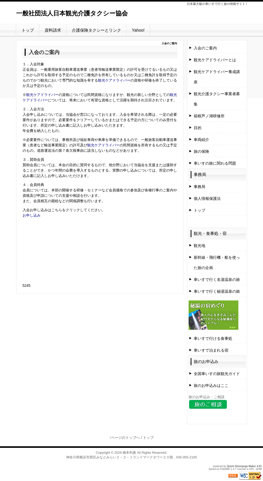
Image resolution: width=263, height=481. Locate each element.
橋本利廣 (129, 453)
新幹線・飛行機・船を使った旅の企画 (217, 262)
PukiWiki (225, 469)
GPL (251, 469)
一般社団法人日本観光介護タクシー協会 (72, 13)
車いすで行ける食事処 (213, 338)
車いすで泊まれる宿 (211, 350)
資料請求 (53, 30)
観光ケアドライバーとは (215, 60)
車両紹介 (201, 139)
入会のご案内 (205, 48)
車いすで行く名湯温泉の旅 (217, 279)
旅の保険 (201, 151)
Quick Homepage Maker (241, 466)
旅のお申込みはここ (211, 385)
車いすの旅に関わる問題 (215, 163)
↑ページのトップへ (124, 437)
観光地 (199, 245)
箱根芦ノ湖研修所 (209, 116)
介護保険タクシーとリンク (96, 30)
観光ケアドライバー (114, 80)
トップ (28, 30)
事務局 (200, 174)
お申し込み (32, 215)
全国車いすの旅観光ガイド (217, 373)
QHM (259, 469)
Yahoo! (138, 30)
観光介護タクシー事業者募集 (217, 99)
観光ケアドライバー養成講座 (217, 76)
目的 (197, 128)
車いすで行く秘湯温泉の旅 (217, 291)
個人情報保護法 (207, 198)
